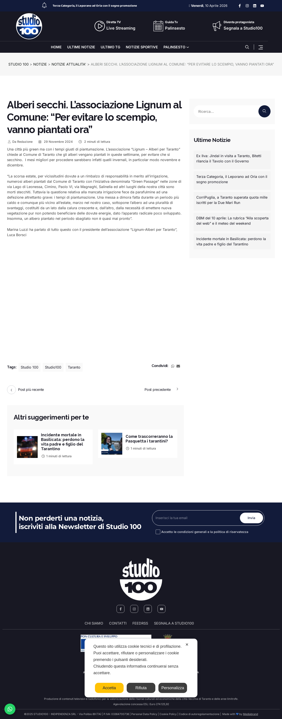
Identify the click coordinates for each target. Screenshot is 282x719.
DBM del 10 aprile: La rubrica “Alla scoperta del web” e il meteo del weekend (232, 221)
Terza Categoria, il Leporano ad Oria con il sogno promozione (95, 5)
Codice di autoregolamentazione (198, 714)
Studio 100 (29, 367)
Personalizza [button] (172, 688)
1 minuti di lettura (56, 456)
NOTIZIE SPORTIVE (142, 47)
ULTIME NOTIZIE (81, 47)
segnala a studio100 (174, 623)
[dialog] (141, 668)
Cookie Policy (168, 714)
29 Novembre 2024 (55, 141)
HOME (56, 47)
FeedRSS (140, 623)
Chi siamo (94, 623)
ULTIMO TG (110, 47)
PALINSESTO (174, 47)
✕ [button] (187, 644)
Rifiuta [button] (141, 688)
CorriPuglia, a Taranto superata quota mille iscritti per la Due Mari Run (231, 200)
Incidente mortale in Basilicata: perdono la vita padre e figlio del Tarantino (62, 442)
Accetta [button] (109, 688)
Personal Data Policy (144, 714)
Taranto (74, 367)
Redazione (20, 141)
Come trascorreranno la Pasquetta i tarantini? (149, 438)
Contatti (117, 623)
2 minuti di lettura (94, 141)
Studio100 (53, 367)
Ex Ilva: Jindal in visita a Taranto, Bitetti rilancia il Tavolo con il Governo (228, 158)
